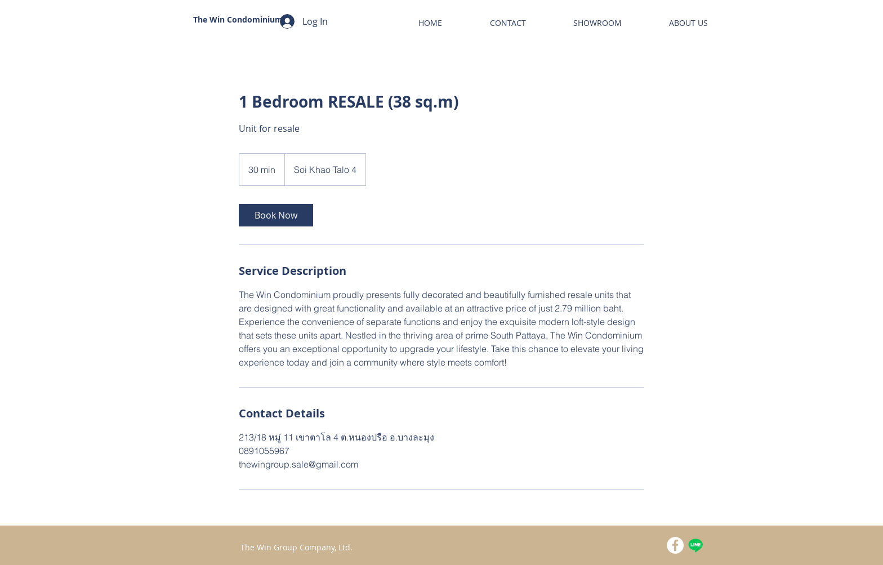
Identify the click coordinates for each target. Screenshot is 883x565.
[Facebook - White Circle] (675, 545)
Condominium (255, 19)
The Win (210, 19)
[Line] (695, 545)
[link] (276, 215)
